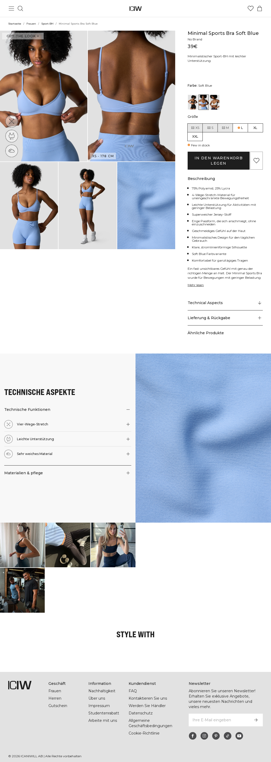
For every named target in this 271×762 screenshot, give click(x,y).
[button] (43, 96)
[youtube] (239, 730)
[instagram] (204, 730)
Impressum (99, 705)
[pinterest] (216, 730)
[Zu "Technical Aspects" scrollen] (225, 303)
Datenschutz (140, 713)
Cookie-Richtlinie (144, 733)
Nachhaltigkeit (102, 691)
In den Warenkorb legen (218, 161)
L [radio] (242, 128)
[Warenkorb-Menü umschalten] (259, 8)
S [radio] (210, 128)
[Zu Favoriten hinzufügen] (256, 161)
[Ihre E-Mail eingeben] (219, 714)
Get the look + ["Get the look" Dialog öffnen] (22, 36)
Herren (54, 698)
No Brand (195, 39)
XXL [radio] (195, 136)
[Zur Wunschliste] (250, 8)
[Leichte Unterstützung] (11, 136)
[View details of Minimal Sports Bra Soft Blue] (203, 102)
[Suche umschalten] (20, 8)
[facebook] (192, 730)
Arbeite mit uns (102, 720)
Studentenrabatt (103, 713)
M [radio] (225, 128)
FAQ (133, 691)
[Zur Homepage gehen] (135, 8)
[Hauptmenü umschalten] (11, 8)
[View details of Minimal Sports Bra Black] (193, 102)
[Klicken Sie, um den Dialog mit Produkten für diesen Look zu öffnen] (22, 545)
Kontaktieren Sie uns (148, 698)
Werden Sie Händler (147, 705)
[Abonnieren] (256, 714)
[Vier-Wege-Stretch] (11, 121)
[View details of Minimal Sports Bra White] (214, 102)
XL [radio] (255, 128)
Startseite (14, 23)
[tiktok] (227, 730)
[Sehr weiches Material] (11, 151)
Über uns (96, 698)
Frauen (31, 23)
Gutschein (57, 705)
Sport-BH (47, 23)
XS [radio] (195, 128)
